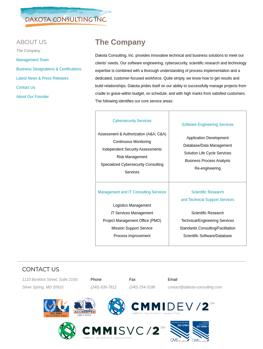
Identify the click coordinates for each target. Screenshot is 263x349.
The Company (28, 50)
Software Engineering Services (208, 124)
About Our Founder (32, 96)
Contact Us (25, 87)
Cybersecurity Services (132, 121)
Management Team (32, 60)
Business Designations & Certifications (48, 69)
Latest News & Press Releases (42, 78)
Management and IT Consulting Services (132, 192)
